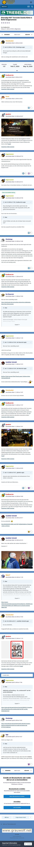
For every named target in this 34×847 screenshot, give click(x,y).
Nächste (27, 34)
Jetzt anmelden (17, 807)
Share (7, 817)
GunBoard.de (6, 27)
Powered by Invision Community (17, 838)
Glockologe (19, 47)
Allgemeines (18, 29)
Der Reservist (20, 342)
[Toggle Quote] (3, 47)
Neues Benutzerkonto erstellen (17, 796)
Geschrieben (14, 43)
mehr (9, 144)
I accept (28, 844)
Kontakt (17, 834)
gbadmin (19, 472)
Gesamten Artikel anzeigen (7, 89)
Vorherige (7, 34)
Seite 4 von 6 (17, 34)
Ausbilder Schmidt (21, 621)
